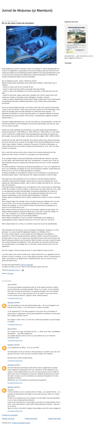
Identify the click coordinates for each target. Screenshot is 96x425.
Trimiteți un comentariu (10, 415)
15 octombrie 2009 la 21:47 (15, 324)
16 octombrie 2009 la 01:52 (15, 340)
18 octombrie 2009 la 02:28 (15, 360)
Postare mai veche (54, 418)
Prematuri (10, 273)
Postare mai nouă (8, 418)
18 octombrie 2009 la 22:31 (15, 382)
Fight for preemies (26, 265)
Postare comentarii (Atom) (21, 423)
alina (9, 284)
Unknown (11, 365)
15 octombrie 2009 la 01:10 (15, 298)
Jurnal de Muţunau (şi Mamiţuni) (27, 10)
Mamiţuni (11, 302)
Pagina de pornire (31, 418)
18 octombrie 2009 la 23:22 (15, 411)
